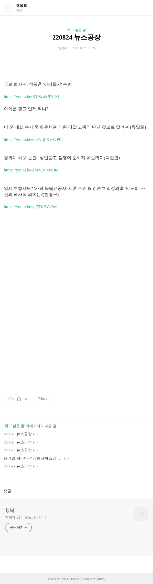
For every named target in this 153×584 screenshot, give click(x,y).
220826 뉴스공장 (18, 434)
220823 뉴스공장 (18, 450)
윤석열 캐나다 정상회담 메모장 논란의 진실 (33, 458)
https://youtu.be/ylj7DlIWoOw (30, 206)
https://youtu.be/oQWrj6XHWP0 (32, 139)
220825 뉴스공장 (18, 442)
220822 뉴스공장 (18, 466)
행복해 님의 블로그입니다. (26, 517)
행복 (9, 510)
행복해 (21, 6)
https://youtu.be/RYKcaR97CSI (31, 96)
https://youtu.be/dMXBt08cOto (31, 170)
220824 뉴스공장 (76, 37)
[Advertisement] (76, 253)
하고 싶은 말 (76, 30)
